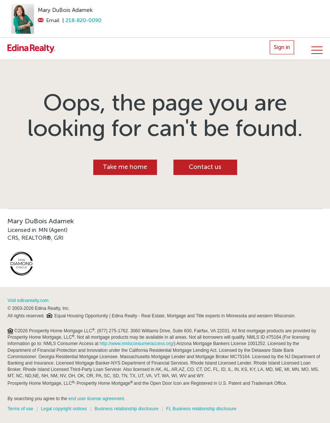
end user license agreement (96, 398)
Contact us (205, 166)
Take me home (125, 166)
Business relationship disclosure (126, 408)
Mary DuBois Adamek (65, 10)
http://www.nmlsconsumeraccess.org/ (137, 343)
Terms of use (20, 408)
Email (48, 20)
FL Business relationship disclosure (201, 408)
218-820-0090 (84, 20)
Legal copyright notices (64, 408)
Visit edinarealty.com (28, 300)
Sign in (282, 47)
